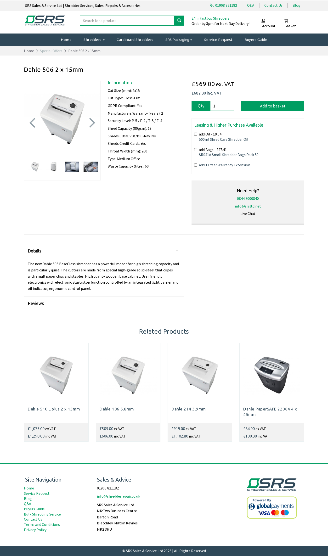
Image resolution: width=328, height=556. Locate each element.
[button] (32, 135)
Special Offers (51, 50)
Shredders (94, 40)
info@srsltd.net (248, 206)
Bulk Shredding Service (42, 514)
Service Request (218, 40)
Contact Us (273, 5)
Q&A (250, 5)
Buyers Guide (255, 40)
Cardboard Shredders (135, 40)
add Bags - (226, 152)
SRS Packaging (178, 40)
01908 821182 (223, 5)
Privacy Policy (35, 529)
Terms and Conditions (42, 524)
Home (66, 40)
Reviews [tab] (36, 303)
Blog (296, 5)
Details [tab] (34, 250)
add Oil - (221, 137)
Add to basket (272, 106)
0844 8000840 (248, 198)
